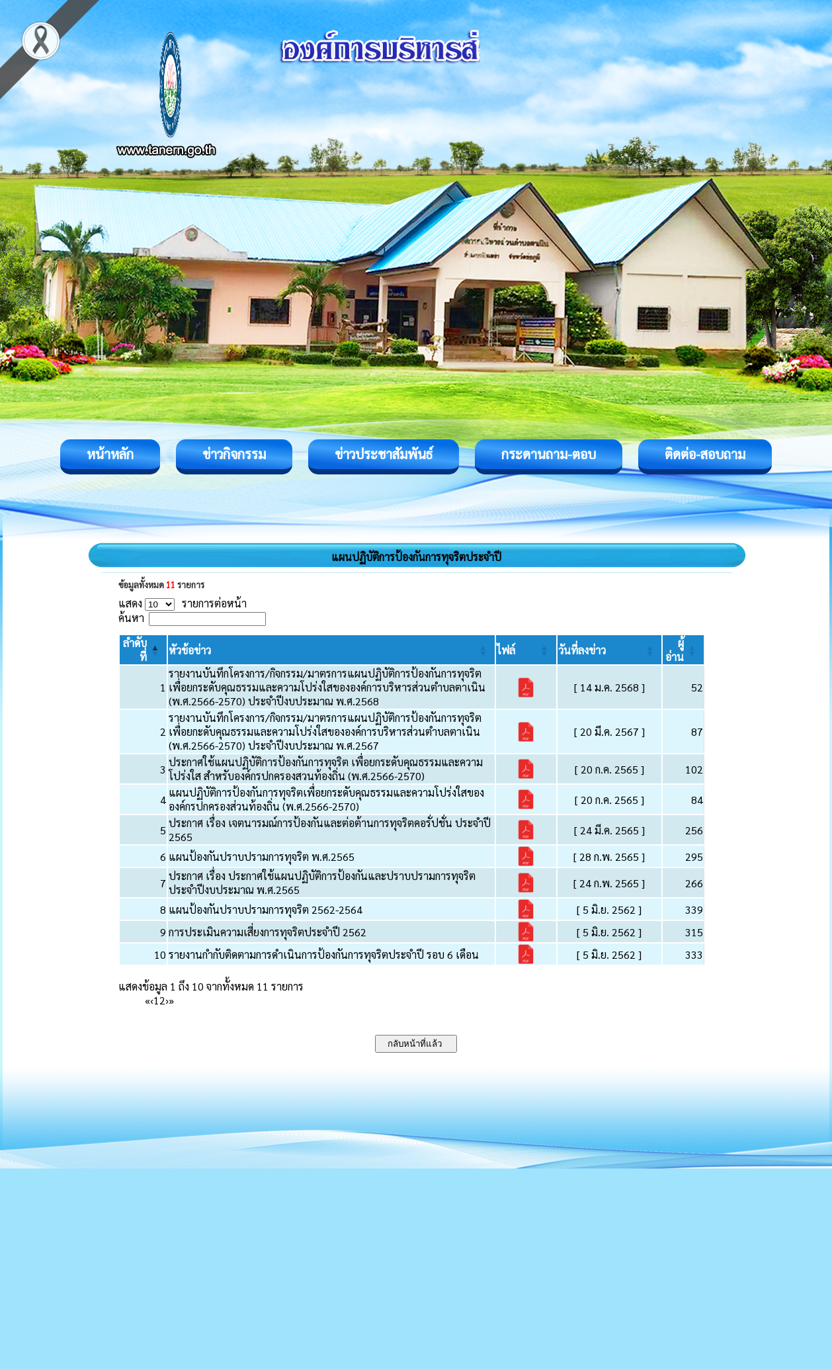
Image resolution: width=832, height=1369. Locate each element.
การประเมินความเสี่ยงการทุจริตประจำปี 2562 (267, 932)
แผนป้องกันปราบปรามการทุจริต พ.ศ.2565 (261, 856)
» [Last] (171, 1000)
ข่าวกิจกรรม (234, 454)
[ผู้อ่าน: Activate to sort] (683, 649)
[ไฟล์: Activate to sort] (526, 649)
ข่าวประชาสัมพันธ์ (384, 454)
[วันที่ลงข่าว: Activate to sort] (610, 649)
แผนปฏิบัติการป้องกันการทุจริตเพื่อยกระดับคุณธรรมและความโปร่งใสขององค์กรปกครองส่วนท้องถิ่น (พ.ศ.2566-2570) (326, 799)
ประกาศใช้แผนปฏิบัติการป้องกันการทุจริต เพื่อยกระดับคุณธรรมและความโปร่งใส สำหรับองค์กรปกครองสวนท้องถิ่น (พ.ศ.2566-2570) (326, 769)
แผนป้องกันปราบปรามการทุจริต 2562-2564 (265, 909)
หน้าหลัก (110, 454)
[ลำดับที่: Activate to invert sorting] (143, 649)
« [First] (147, 1000)
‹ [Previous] (151, 1000)
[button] (190, 650)
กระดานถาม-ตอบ (548, 454)
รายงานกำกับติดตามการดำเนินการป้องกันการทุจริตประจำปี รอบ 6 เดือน (324, 954)
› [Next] (167, 1000)
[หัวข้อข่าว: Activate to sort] (331, 649)
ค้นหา (131, 618)
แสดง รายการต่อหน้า (182, 603)
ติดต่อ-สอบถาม (705, 454)
